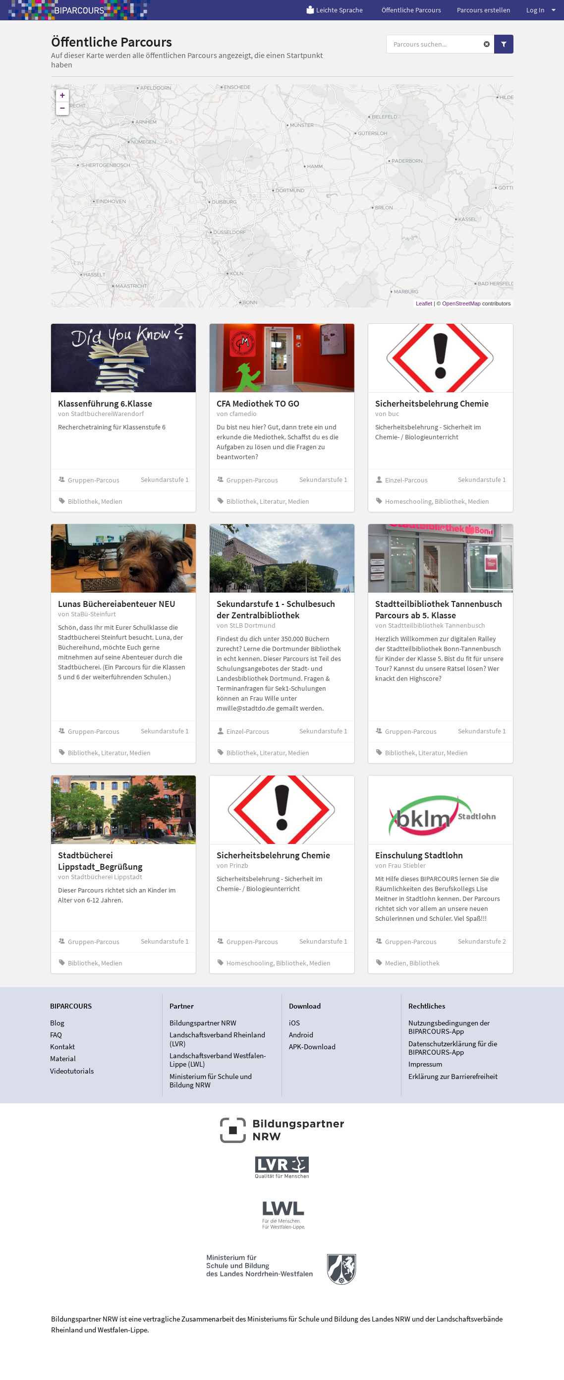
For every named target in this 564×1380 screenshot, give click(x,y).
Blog (57, 1023)
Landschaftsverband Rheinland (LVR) (217, 1039)
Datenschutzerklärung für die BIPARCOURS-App (452, 1048)
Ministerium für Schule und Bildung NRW (210, 1080)
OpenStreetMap (461, 303)
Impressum (425, 1064)
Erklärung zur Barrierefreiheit (453, 1076)
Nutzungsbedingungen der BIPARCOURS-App (449, 1027)
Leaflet (424, 303)
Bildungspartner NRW (202, 1023)
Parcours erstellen (483, 9)
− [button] (62, 109)
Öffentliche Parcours (411, 9)
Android (301, 1034)
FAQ (56, 1034)
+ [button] (62, 96)
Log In (541, 9)
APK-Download (312, 1046)
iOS (294, 1023)
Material (63, 1058)
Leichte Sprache (334, 9)
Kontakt (62, 1046)
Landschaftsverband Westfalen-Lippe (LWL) (217, 1060)
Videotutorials (72, 1071)
